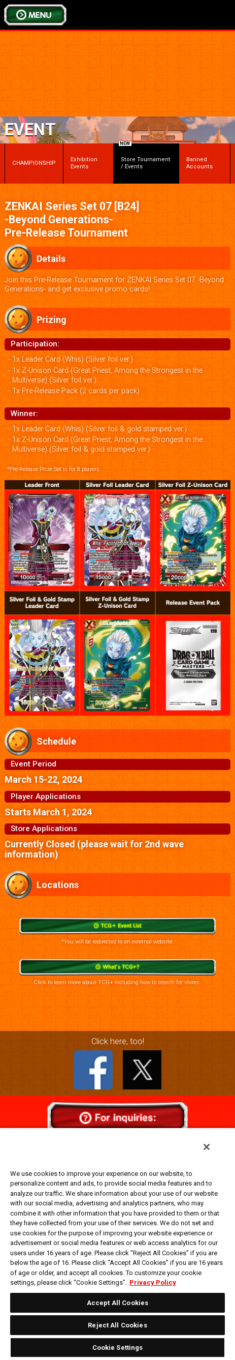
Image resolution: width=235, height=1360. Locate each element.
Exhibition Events (84, 163)
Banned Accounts (199, 163)
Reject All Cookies (117, 1325)
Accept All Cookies (117, 1303)
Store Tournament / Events (145, 156)
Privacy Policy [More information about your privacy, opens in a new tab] (152, 1282)
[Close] (206, 1147)
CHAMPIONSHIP (34, 163)
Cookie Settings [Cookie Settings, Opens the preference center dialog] (117, 1347)
